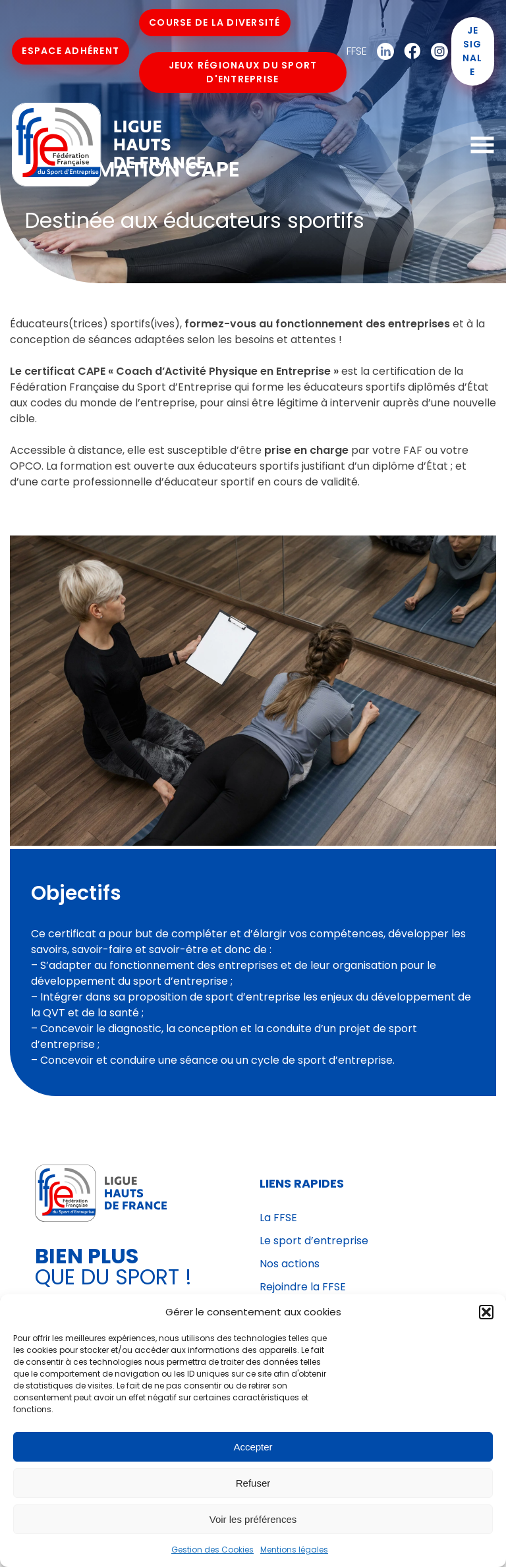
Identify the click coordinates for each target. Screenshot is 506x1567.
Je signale (472, 51)
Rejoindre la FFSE (303, 1286)
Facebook (408, 52)
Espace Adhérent (72, 51)
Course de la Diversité (216, 23)
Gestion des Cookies (212, 1549)
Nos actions (290, 1263)
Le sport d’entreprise (314, 1240)
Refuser (253, 1483)
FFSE (356, 51)
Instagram (435, 52)
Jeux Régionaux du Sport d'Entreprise (243, 72)
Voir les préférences (253, 1519)
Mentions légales (294, 1549)
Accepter (252, 1446)
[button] (486, 1312)
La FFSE (278, 1217)
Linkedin (381, 52)
